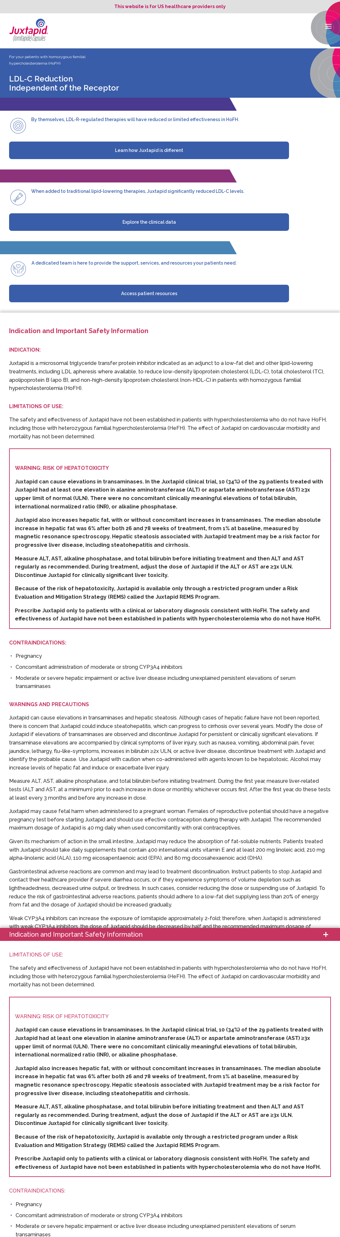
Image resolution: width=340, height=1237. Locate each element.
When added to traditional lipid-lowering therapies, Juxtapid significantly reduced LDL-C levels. (137, 191)
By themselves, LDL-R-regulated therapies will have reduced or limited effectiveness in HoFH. (135, 119)
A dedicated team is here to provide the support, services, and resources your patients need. (133, 263)
